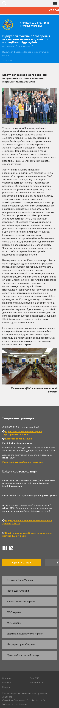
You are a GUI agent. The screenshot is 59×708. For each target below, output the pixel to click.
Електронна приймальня (18, 438)
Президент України (18, 590)
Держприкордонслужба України (25, 633)
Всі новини (8, 46)
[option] (23, 563)
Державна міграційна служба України (34, 25)
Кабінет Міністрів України (21, 601)
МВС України (14, 623)
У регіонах (24, 46)
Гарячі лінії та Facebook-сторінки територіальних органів (22, 433)
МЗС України (14, 612)
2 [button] (32, 570)
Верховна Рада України (20, 580)
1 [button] (28, 570)
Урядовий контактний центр (23, 655)
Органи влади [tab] (21, 562)
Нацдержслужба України (21, 644)
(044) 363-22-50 (10, 427)
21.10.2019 (7, 60)
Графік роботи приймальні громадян (22, 462)
